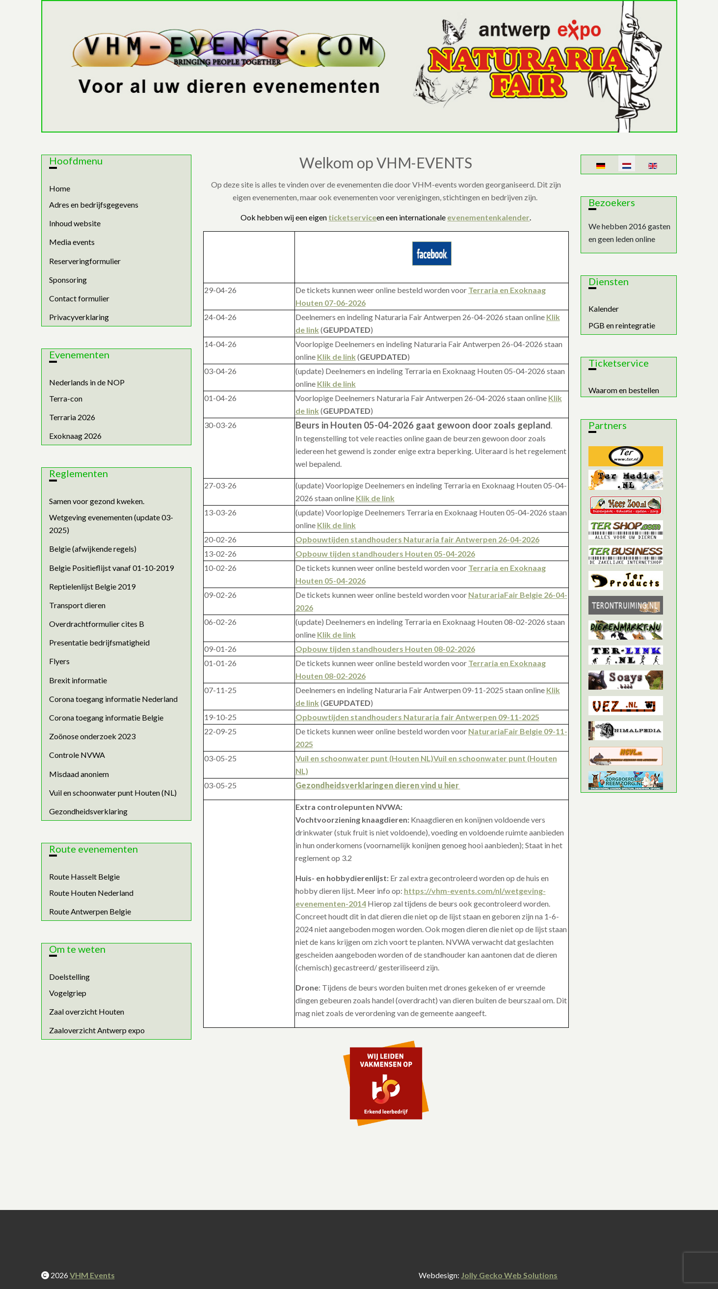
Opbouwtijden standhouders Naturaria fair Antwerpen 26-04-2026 (417, 539)
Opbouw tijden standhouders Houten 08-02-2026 (385, 648)
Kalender (603, 308)
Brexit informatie (78, 680)
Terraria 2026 (72, 417)
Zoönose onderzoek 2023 (92, 736)
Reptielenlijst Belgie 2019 (92, 586)
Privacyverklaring (79, 317)
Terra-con (65, 398)
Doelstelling (69, 976)
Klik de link (336, 356)
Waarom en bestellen (623, 390)
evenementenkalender (488, 217)
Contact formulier (79, 298)
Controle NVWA (77, 754)
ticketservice (352, 217)
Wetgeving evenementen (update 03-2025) (111, 523)
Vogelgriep (67, 992)
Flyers (59, 661)
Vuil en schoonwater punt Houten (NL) (113, 792)
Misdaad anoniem (79, 774)
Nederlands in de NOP (87, 382)
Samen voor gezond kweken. (96, 501)
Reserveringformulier (85, 261)
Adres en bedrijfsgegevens (93, 204)
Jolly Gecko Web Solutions (509, 1275)
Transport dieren (77, 605)
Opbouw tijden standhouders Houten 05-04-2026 (385, 553)
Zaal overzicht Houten (86, 1011)
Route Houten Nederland (91, 892)
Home (59, 188)
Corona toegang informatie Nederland (113, 698)
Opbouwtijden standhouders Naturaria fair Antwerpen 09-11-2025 (417, 717)
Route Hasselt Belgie (84, 876)
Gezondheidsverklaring (88, 811)
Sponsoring (68, 279)
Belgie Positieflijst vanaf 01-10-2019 (111, 567)
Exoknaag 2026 (75, 435)
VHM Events (92, 1275)
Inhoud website (75, 223)
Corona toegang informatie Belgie (106, 717)
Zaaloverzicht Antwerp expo (97, 1030)
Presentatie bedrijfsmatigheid (99, 642)
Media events (72, 241)
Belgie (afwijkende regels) (92, 548)
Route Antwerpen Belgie (90, 911)
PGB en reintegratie (621, 325)
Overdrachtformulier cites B (96, 623)
